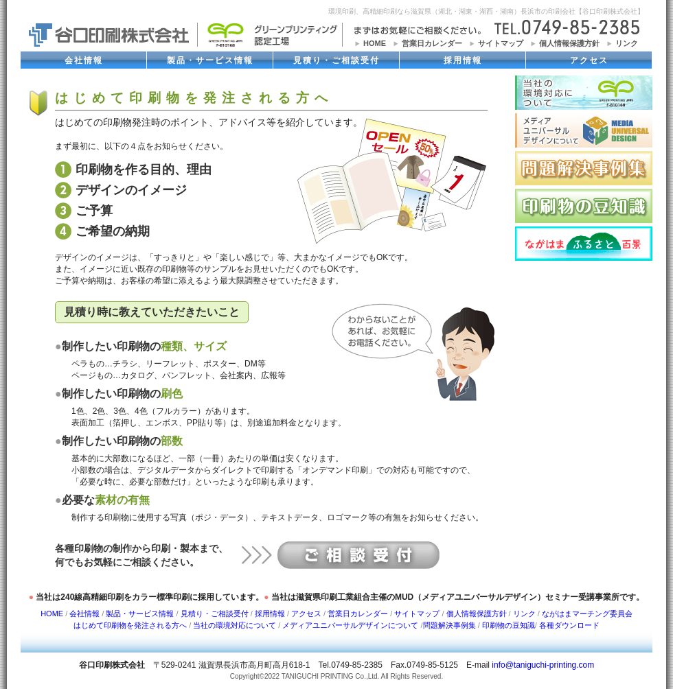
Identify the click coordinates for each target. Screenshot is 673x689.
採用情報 (463, 60)
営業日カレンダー (432, 43)
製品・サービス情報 (210, 60)
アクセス (589, 60)
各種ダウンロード (569, 625)
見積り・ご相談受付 (336, 60)
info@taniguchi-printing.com (543, 665)
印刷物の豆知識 (508, 625)
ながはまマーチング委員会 (587, 613)
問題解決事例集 (449, 625)
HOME (374, 43)
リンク (626, 43)
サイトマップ (500, 43)
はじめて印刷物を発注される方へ (130, 625)
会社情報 (84, 60)
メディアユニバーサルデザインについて (350, 625)
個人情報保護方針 (569, 43)
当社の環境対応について (234, 625)
